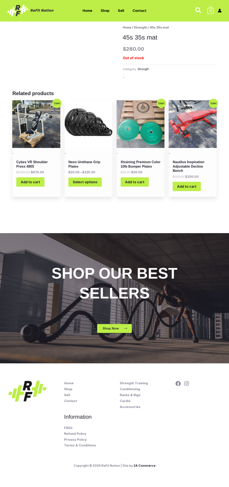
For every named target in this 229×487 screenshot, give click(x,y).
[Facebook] (178, 386)
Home (127, 27)
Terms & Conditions (80, 448)
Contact (70, 404)
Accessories (130, 410)
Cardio (125, 404)
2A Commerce (145, 468)
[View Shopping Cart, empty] (210, 10)
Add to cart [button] (32, 183)
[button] (198, 10)
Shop (68, 392)
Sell (67, 398)
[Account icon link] (220, 10)
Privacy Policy (75, 442)
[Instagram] (186, 386)
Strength (142, 27)
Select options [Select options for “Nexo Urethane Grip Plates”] (87, 183)
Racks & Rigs (130, 398)
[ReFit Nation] (30, 10)
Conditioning (130, 392)
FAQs (68, 430)
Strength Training (134, 386)
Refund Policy (75, 436)
